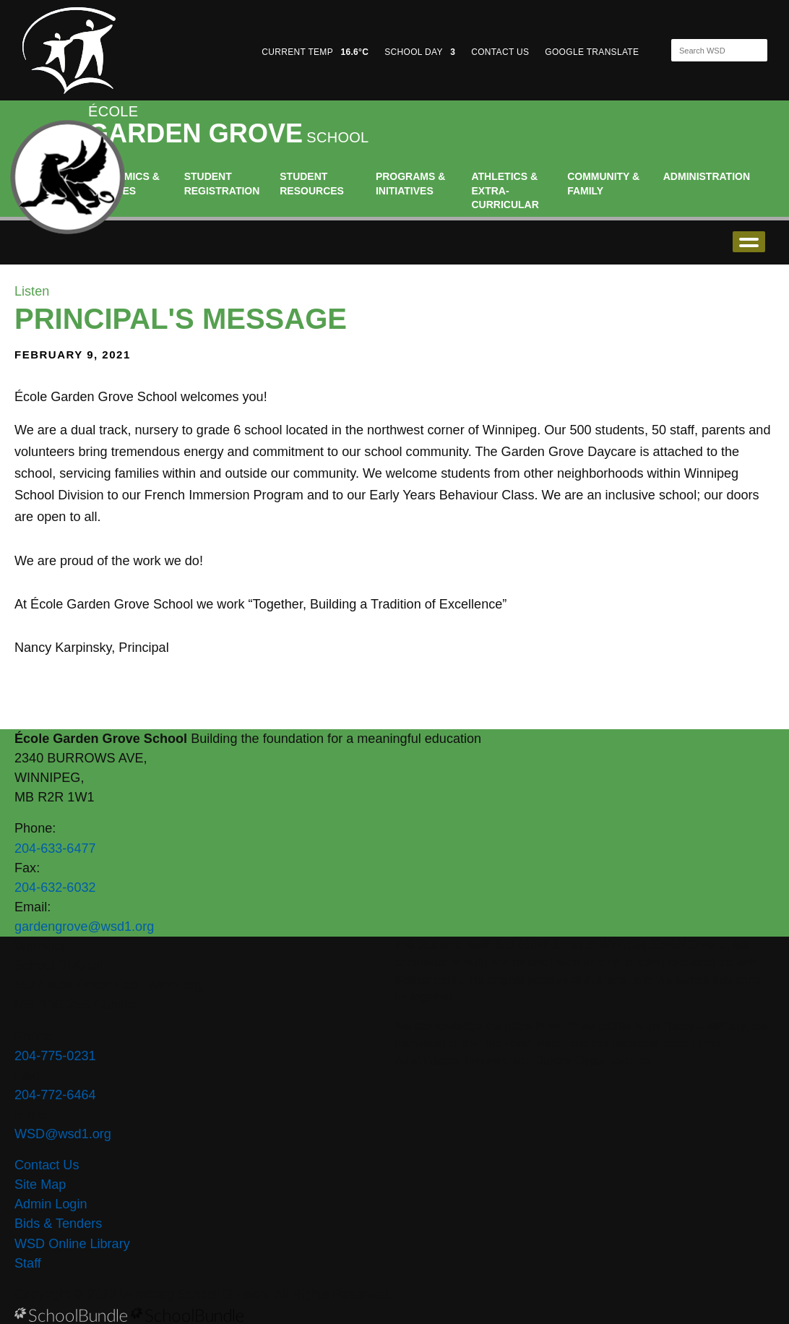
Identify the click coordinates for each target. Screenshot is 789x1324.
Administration (706, 176)
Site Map (40, 1184)
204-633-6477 (55, 848)
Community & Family (603, 184)
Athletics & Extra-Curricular (505, 190)
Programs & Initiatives (410, 184)
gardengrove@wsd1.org (84, 926)
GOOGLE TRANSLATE (593, 52)
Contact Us (46, 1165)
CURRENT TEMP (315, 52)
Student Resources (312, 184)
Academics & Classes (124, 184)
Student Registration (222, 184)
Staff (27, 1263)
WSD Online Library (72, 1244)
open (749, 241)
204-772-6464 (55, 1095)
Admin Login (50, 1204)
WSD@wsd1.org (62, 1134)
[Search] (706, 50)
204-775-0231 (55, 1056)
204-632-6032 (55, 887)
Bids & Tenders (58, 1223)
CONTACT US (500, 52)
